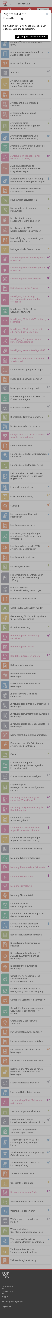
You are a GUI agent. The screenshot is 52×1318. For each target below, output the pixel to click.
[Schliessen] (47, 13)
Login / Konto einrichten (31, 37)
